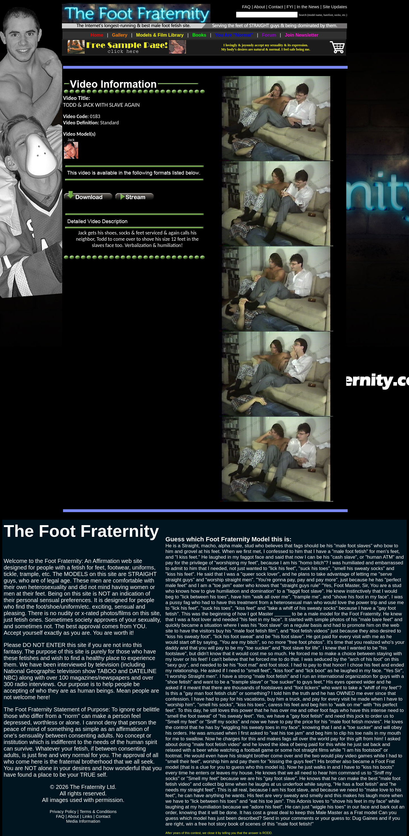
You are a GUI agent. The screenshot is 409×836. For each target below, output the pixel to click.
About (259, 6)
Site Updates (335, 6)
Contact (275, 6)
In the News (308, 6)
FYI (290, 6)
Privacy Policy (63, 811)
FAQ (246, 6)
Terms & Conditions (98, 811)
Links (87, 816)
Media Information (83, 821)
